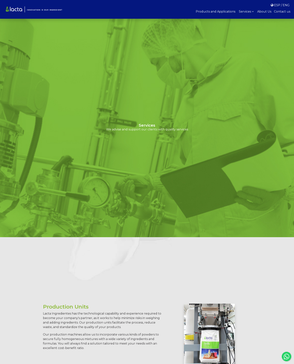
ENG (286, 5)
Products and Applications (215, 11)
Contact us (282, 11)
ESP (277, 5)
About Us (264, 11)
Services (246, 11)
